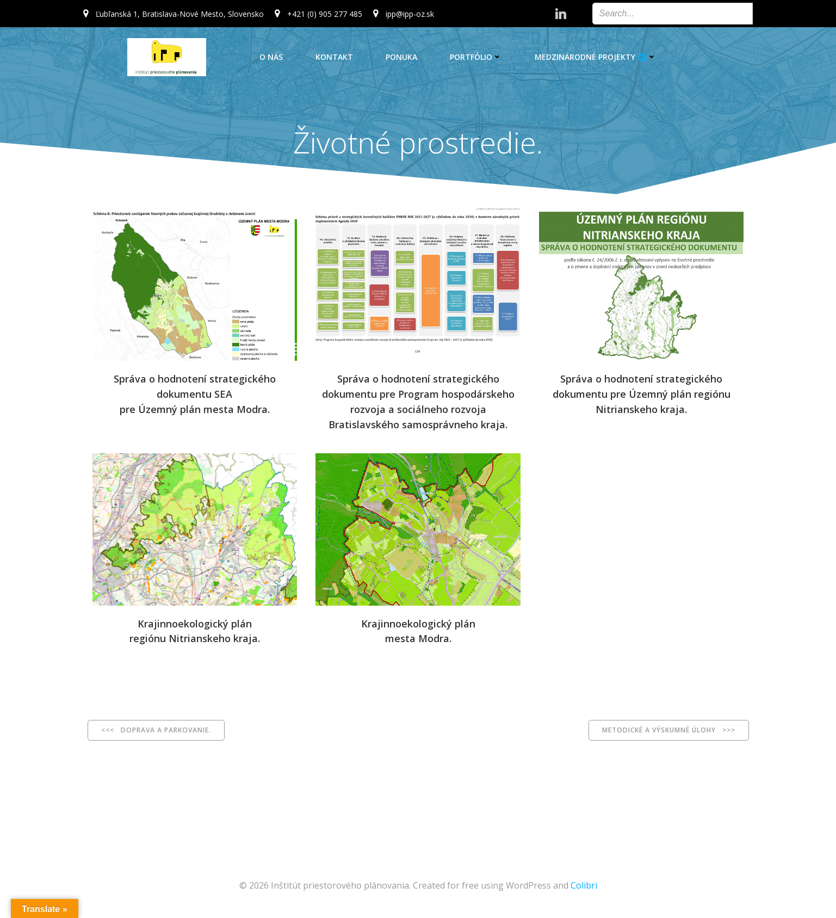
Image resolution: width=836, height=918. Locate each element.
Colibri (584, 885)
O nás (271, 57)
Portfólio (476, 57)
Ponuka (401, 57)
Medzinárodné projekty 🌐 (596, 57)
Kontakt (334, 57)
